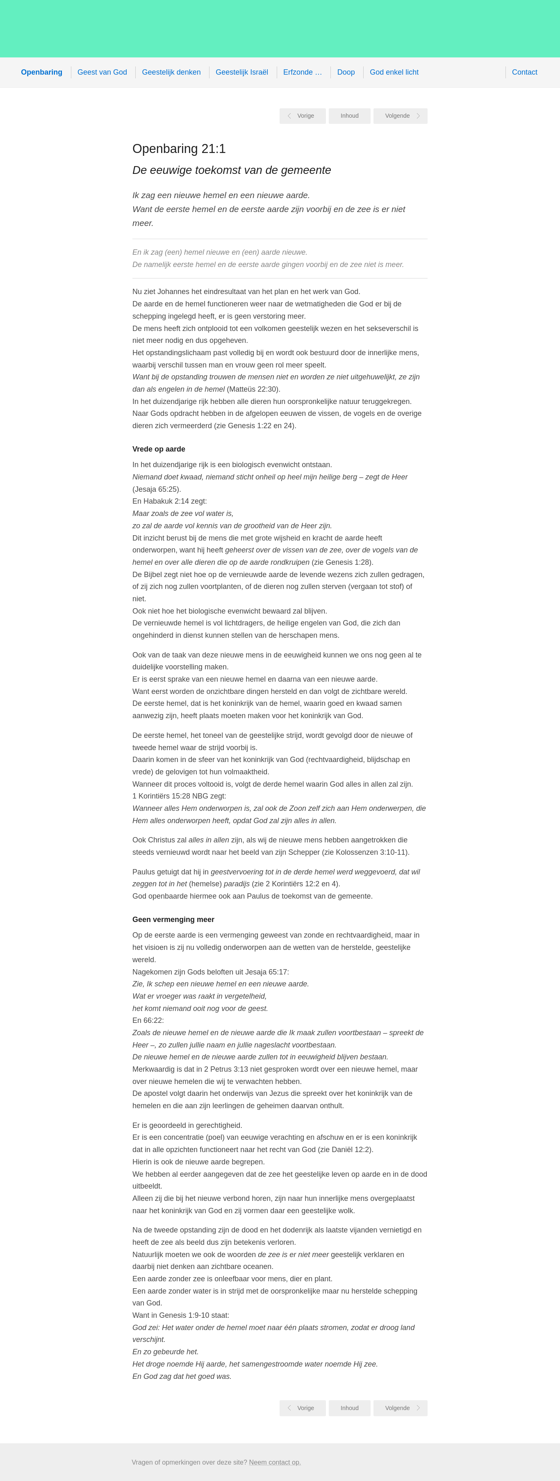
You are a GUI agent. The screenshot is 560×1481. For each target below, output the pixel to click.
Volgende (397, 115)
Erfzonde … (302, 72)
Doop (346, 72)
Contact (524, 72)
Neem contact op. (275, 1462)
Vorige (305, 115)
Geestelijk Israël (242, 72)
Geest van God (102, 72)
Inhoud (350, 115)
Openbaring (160, 28)
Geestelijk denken (171, 72)
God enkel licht (394, 72)
